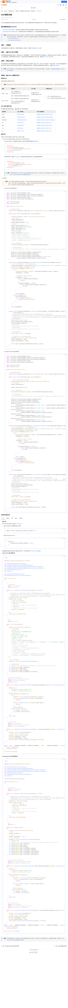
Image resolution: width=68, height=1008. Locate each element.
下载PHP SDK (20, 125)
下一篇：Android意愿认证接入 (60, 977)
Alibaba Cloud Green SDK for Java (44, 114)
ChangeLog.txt (17, 157)
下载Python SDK (21, 117)
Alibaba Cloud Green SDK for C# (44, 128)
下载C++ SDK (20, 130)
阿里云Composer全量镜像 (35, 566)
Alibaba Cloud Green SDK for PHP (44, 125)
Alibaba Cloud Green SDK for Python (45, 117)
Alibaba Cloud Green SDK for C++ (44, 130)
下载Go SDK (20, 122)
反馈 (35, 984)
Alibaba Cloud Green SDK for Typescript (46, 119)
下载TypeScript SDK (22, 119)
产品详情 (33, 19)
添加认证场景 (56, 65)
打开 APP (64, 1)
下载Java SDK (20, 114)
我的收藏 (63, 19)
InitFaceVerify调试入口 (13, 38)
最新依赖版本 (35, 141)
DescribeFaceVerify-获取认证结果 (10, 31)
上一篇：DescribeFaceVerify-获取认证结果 (10, 977)
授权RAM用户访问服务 (48, 56)
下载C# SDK (20, 128)
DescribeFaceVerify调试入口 (14, 40)
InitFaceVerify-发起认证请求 (9, 29)
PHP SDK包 (19, 538)
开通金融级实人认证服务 (36, 48)
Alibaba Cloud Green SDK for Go (44, 122)
